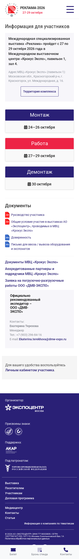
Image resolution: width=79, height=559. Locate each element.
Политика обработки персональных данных (27, 538)
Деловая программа (19, 498)
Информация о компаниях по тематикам (49, 523)
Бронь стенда (39, 552)
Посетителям (14, 488)
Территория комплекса (39, 91)
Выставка (12, 483)
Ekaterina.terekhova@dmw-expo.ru (42, 339)
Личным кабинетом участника (29, 370)
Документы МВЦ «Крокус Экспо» (31, 262)
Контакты (66, 552)
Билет (13, 552)
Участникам (13, 493)
